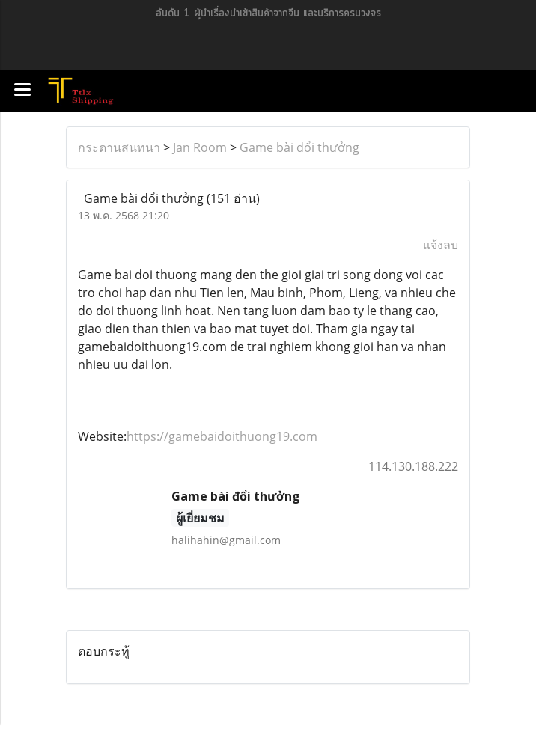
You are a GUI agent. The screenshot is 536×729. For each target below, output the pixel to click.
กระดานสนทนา (119, 147)
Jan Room (200, 147)
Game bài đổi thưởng (299, 147)
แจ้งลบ (440, 245)
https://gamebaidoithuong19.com (222, 436)
